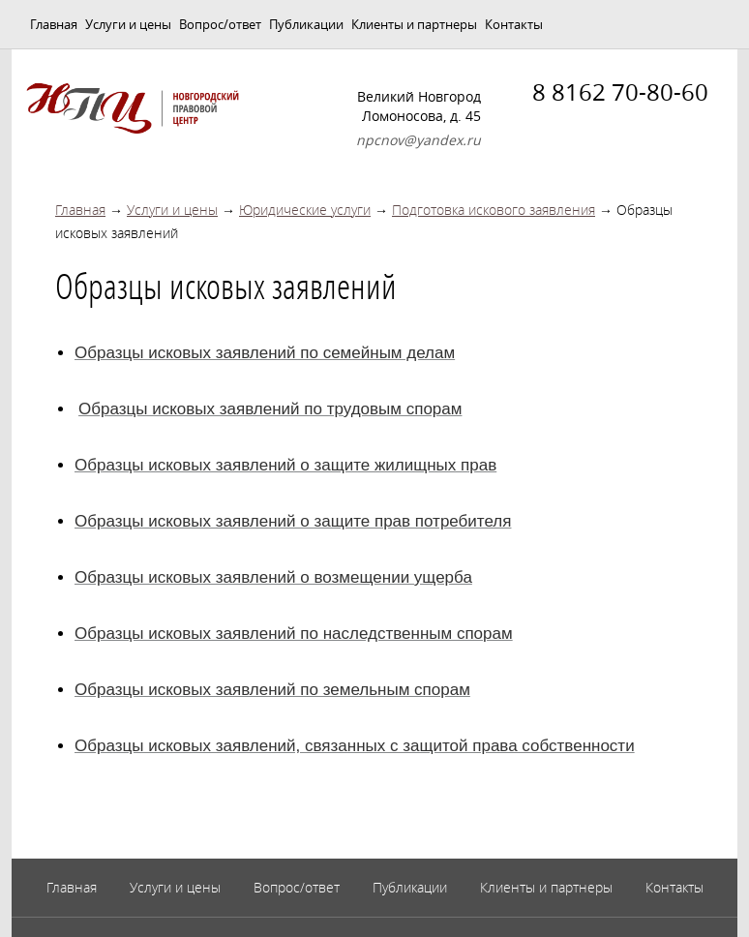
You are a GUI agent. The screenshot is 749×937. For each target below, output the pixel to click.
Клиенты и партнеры (414, 24)
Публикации (306, 24)
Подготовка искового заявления (493, 209)
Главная (53, 24)
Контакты (514, 24)
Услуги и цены (128, 24)
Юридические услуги (305, 209)
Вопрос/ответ (220, 24)
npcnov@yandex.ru (418, 140)
